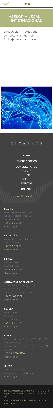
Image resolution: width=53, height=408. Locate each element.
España (26, 171)
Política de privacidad (26, 400)
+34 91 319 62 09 (13, 223)
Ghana (26, 178)
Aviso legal (9, 400)
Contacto (26, 189)
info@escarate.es (26, 196)
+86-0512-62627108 (14, 353)
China (26, 175)
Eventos (26, 183)
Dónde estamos (26, 166)
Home (26, 155)
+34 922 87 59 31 (13, 296)
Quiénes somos (26, 161)
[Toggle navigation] (49, 4)
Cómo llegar (11, 226)
